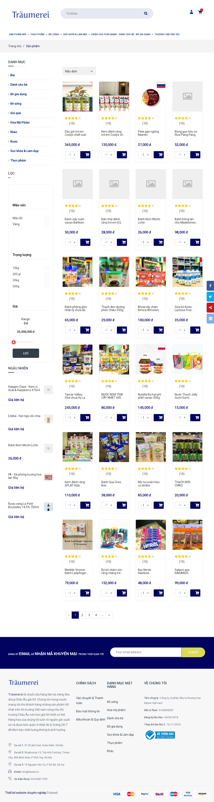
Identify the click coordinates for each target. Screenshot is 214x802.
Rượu (13, 141)
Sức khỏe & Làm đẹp (24, 151)
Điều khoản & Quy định (90, 719)
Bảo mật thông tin (88, 711)
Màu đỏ (17, 218)
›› (109, 615)
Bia (12, 75)
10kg (16, 268)
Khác (13, 132)
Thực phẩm (18, 160)
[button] (19, 34)
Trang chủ (14, 46)
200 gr (17, 274)
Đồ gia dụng (18, 94)
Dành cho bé (18, 84)
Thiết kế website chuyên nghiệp (25, 792)
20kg (16, 280)
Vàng (16, 224)
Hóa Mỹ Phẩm (20, 122)
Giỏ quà (15, 113)
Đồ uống (15, 103)
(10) (72, 123)
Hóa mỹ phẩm (116, 710)
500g (16, 286)
